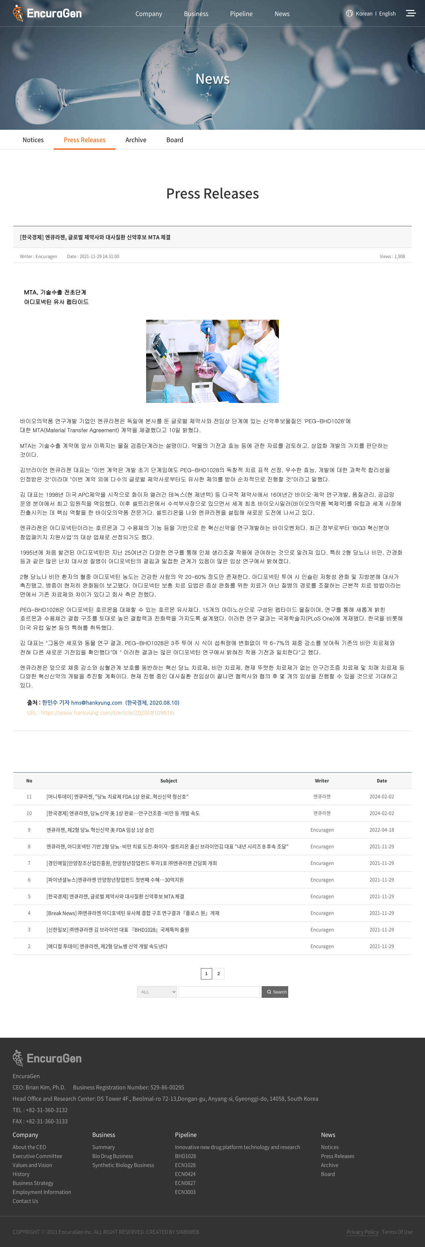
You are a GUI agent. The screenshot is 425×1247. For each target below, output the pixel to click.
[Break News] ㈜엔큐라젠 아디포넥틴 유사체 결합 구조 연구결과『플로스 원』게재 (132, 913)
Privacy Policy (363, 1231)
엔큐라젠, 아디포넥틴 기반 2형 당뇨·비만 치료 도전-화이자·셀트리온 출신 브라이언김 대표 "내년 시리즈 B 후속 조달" (167, 846)
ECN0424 (185, 1173)
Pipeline (241, 13)
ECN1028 (185, 1164)
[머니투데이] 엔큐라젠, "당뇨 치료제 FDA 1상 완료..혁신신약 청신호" (117, 796)
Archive (136, 139)
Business (196, 13)
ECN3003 (185, 1191)
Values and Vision (32, 1164)
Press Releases (85, 139)
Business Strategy (33, 1182)
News (282, 13)
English (387, 13)
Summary (103, 1147)
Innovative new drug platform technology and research (237, 1147)
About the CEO (29, 1147)
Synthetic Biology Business (123, 1164)
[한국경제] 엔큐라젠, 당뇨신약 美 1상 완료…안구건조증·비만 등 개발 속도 (122, 813)
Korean (364, 13)
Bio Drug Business (112, 1155)
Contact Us (25, 1200)
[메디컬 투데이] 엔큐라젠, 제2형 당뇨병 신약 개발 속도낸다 (106, 946)
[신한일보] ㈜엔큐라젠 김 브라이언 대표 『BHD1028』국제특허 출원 (117, 929)
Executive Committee (37, 1155)
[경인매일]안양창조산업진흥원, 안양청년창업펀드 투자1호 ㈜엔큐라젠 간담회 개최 (131, 863)
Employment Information (42, 1191)
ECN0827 (185, 1182)
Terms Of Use (397, 1231)
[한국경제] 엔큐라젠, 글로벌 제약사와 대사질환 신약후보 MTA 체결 (114, 896)
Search (280, 991)
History (21, 1173)
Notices (33, 139)
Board (174, 139)
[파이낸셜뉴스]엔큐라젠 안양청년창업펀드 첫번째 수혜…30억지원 (114, 879)
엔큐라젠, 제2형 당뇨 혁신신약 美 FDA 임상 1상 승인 (99, 829)
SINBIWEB (187, 1231)
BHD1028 (185, 1155)
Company (148, 13)
